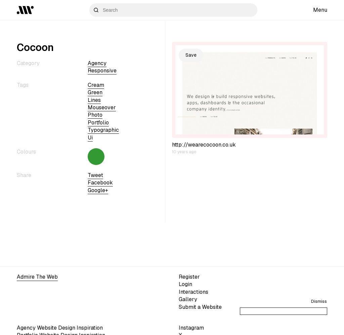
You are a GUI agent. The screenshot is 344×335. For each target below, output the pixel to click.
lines (94, 100)
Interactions (193, 291)
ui (90, 137)
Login (185, 284)
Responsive (102, 70)
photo (95, 114)
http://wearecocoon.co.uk (204, 144)
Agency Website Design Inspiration (60, 327)
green (95, 92)
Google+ (98, 190)
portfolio (98, 122)
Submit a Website (200, 307)
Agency (97, 63)
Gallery (188, 299)
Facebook (100, 182)
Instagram (191, 327)
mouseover (102, 107)
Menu (320, 9)
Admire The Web (37, 276)
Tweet (95, 175)
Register (189, 276)
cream (96, 85)
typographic (103, 129)
